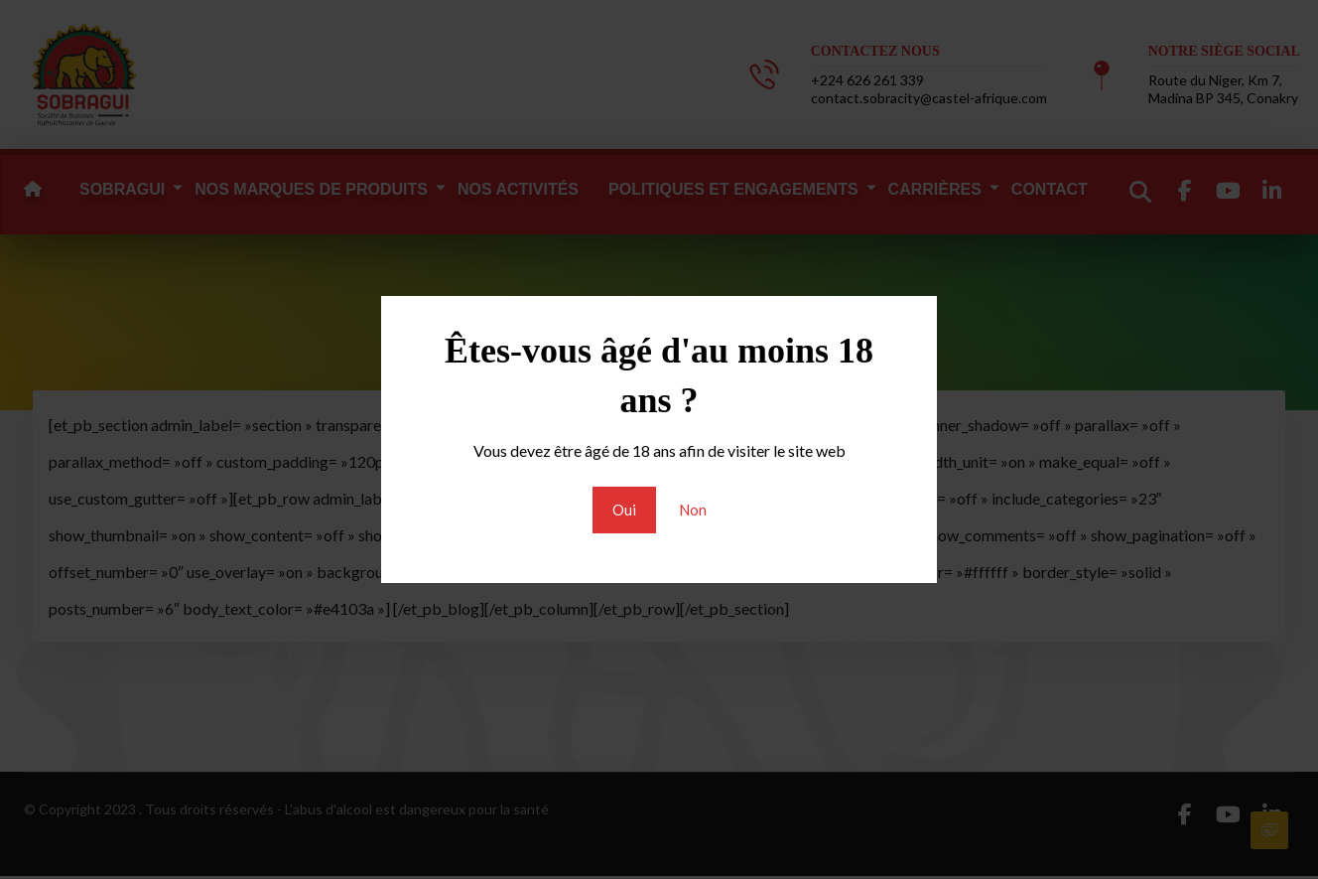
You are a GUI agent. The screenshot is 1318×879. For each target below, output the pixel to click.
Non (693, 510)
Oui (622, 510)
